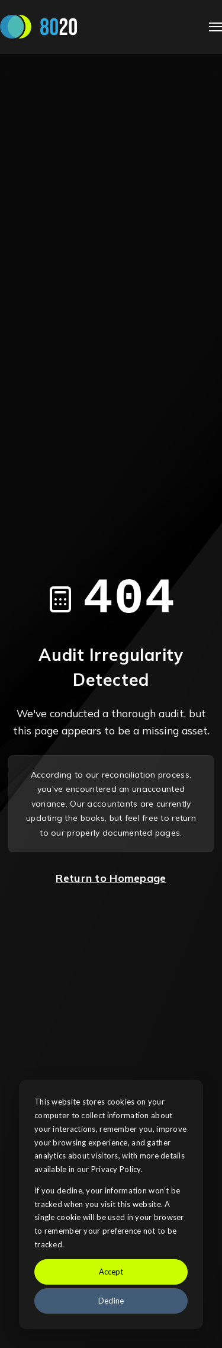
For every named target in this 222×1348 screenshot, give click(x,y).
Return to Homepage (111, 878)
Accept (111, 1271)
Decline (111, 1300)
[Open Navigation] (215, 27)
